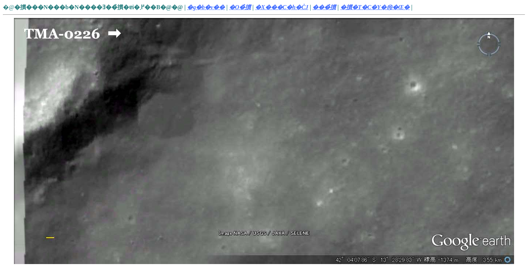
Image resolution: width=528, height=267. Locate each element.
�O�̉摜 (240, 7)
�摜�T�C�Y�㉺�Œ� (375, 7)
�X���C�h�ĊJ (281, 7)
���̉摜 (324, 7)
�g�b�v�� (206, 7)
